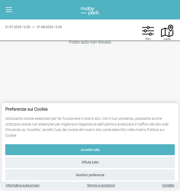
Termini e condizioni (101, 185)
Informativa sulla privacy (23, 185)
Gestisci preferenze (90, 175)
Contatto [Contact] (168, 185)
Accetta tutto (90, 150)
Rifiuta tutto (90, 162)
